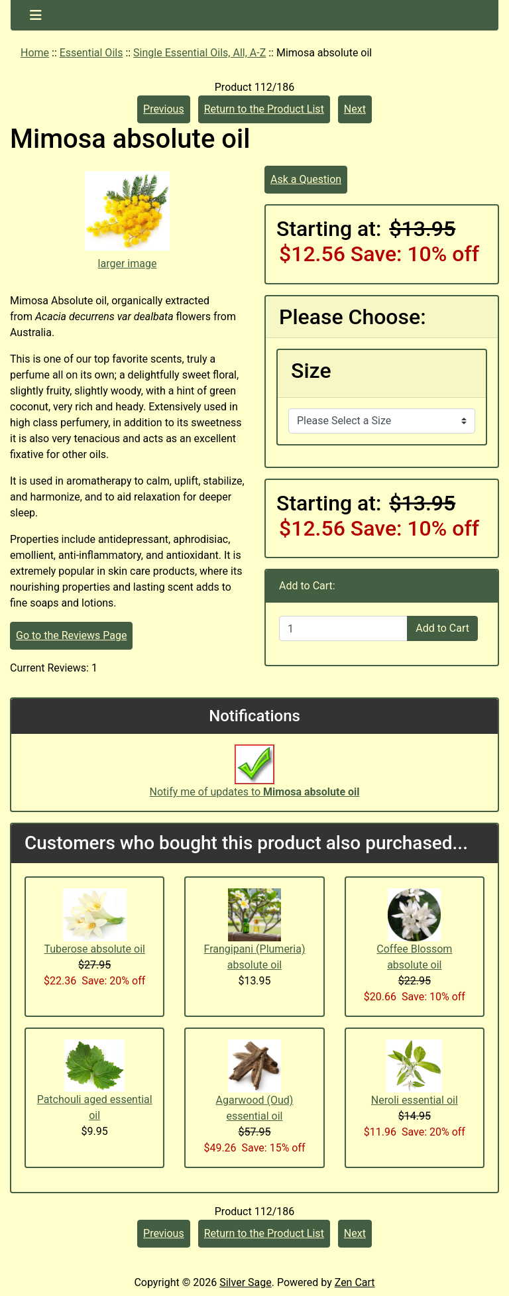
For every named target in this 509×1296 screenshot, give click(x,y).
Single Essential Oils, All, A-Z (199, 52)
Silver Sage (245, 1282)
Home (35, 52)
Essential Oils (91, 52)
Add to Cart (442, 628)
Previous (163, 109)
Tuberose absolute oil (94, 949)
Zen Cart (355, 1282)
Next (355, 109)
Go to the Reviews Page (71, 635)
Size (311, 370)
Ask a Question (305, 179)
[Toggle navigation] (35, 15)
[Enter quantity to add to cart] (343, 628)
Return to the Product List (264, 109)
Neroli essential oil (414, 1100)
